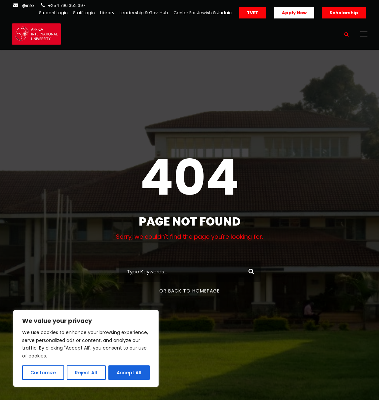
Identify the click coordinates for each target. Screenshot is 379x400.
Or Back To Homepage (189, 291)
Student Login (53, 13)
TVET (252, 13)
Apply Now (294, 13)
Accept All (129, 372)
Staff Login (84, 13)
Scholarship (343, 13)
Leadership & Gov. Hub (144, 13)
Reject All (86, 372)
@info (28, 5)
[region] (86, 348)
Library (107, 13)
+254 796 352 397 (66, 5)
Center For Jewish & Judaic (202, 13)
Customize (43, 372)
